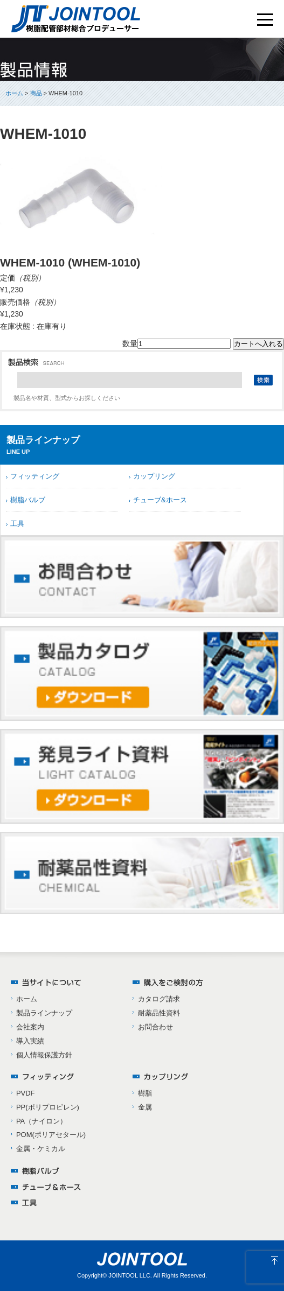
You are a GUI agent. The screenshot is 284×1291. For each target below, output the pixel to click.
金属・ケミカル (40, 1149)
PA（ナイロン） (41, 1121)
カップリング (154, 476)
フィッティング (34, 476)
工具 (17, 524)
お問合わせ (155, 1027)
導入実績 (30, 1041)
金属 (145, 1107)
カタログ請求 (159, 999)
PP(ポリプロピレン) (47, 1107)
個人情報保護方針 (44, 1055)
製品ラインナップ (44, 1013)
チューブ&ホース (160, 500)
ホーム (14, 93)
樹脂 (145, 1093)
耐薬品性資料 (159, 1013)
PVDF (25, 1093)
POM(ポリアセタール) (51, 1135)
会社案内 (30, 1027)
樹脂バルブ (27, 500)
